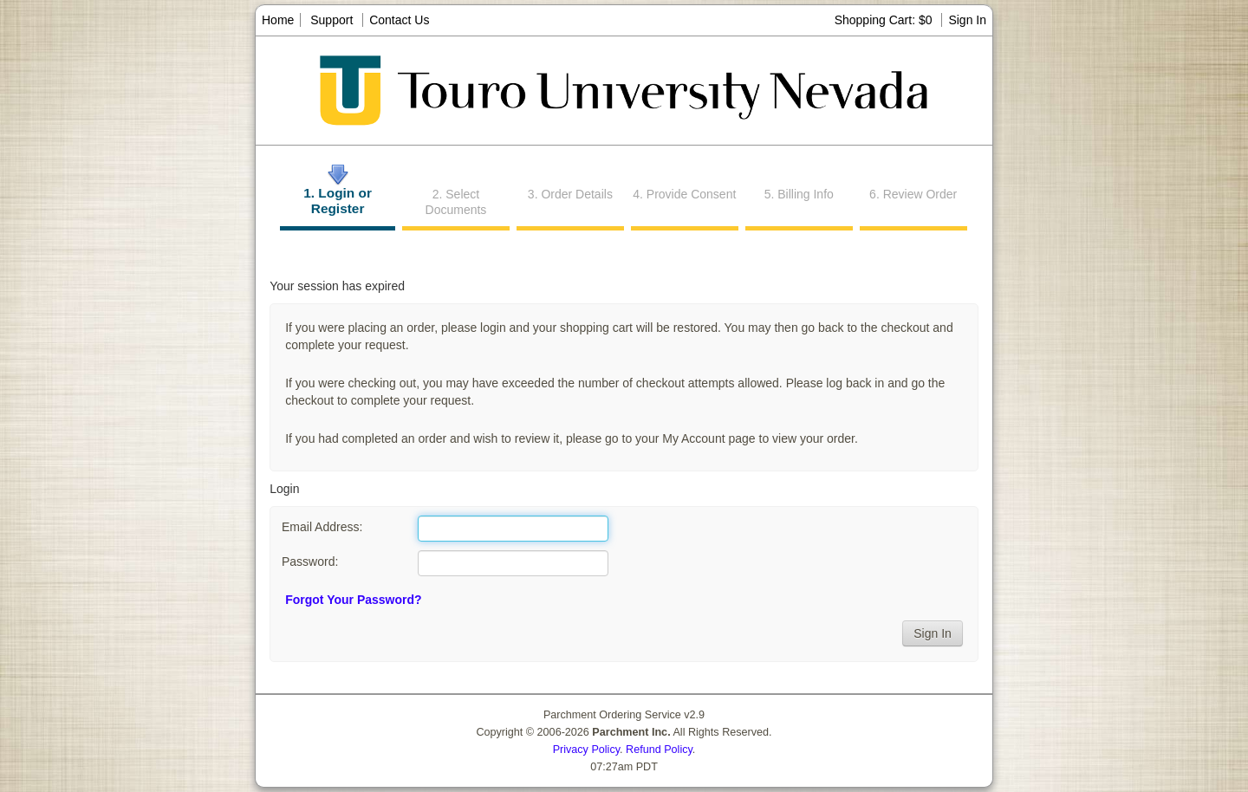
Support (331, 20)
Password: (310, 561)
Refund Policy (659, 749)
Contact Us (399, 20)
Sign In (967, 20)
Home (278, 20)
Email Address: (322, 527)
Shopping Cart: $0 (885, 20)
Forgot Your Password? (353, 600)
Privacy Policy (586, 749)
